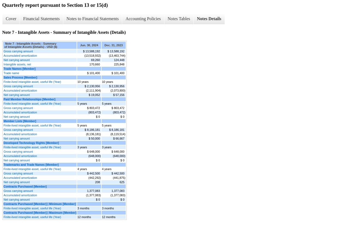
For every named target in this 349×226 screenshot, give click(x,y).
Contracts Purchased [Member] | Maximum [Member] (40, 212)
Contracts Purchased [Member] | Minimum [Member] (40, 204)
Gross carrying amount (18, 51)
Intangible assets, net (17, 64)
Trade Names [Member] (19, 68)
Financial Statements (41, 18)
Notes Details (209, 18)
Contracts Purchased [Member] (25, 186)
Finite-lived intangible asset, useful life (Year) (32, 81)
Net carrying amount (17, 60)
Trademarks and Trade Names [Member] (31, 164)
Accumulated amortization (20, 55)
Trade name (11, 73)
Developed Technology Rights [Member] (31, 142)
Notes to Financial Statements (93, 18)
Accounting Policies (143, 18)
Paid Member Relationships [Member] (29, 99)
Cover (11, 18)
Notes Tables (179, 18)
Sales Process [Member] (20, 77)
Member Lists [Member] (20, 121)
